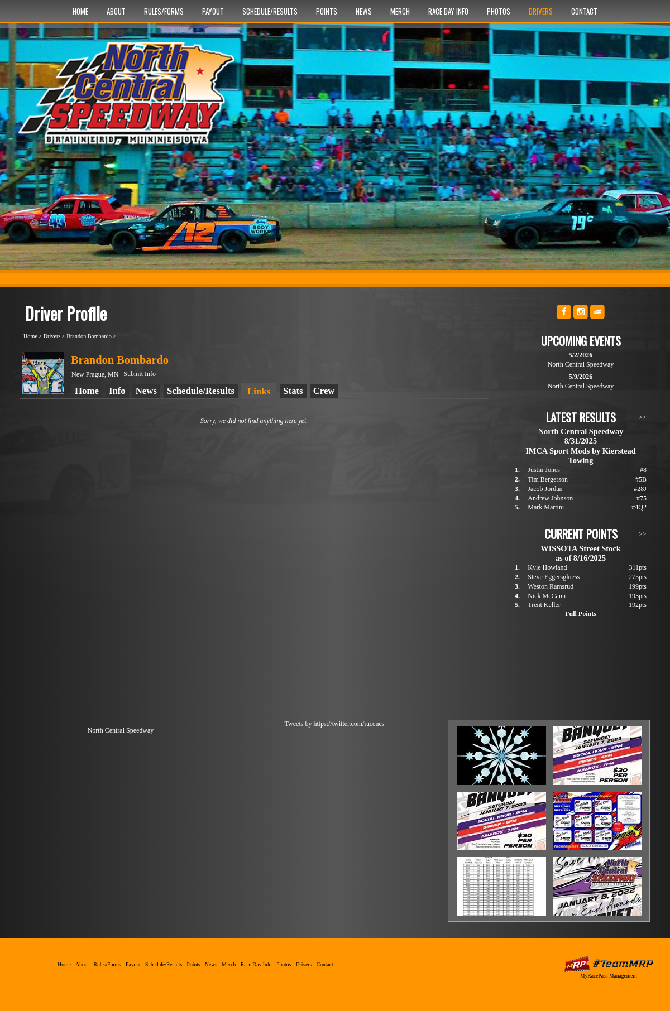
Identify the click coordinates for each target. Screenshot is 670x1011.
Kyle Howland (547, 567)
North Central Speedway (130, 99)
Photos (498, 11)
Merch (400, 11)
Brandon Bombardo (89, 336)
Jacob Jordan (545, 489)
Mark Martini (546, 507)
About (116, 11)
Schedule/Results (270, 11)
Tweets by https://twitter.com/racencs (335, 724)
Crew (324, 391)
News (364, 11)
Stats (293, 391)
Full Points (580, 614)
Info (117, 391)
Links (258, 391)
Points (326, 11)
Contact (584, 11)
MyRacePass (608, 964)
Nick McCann (547, 596)
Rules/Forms (164, 11)
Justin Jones (544, 470)
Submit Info (139, 374)
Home (80, 11)
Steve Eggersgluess (554, 577)
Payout (213, 11)
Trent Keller (544, 605)
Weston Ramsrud (550, 586)
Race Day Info (448, 11)
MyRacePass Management (608, 976)
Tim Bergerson (548, 479)
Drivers (541, 11)
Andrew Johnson (550, 498)
